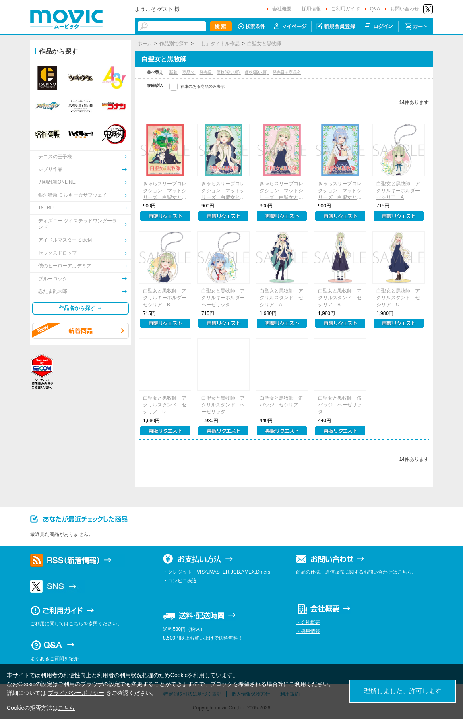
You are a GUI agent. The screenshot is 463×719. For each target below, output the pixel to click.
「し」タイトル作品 (218, 43)
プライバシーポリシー (76, 693)
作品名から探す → (80, 308)
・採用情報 (308, 631)
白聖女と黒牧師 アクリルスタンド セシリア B (340, 297)
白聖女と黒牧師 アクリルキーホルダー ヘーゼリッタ (225, 297)
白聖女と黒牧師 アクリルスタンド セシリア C (398, 297)
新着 (173, 72)
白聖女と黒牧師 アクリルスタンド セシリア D (164, 404)
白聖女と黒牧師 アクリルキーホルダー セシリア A (400, 190)
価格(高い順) (257, 72)
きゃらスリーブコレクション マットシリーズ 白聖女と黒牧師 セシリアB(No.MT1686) (281, 197)
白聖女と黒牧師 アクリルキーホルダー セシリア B (167, 297)
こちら (66, 707)
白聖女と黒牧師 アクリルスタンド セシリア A (281, 297)
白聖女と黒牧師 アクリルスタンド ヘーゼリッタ (223, 404)
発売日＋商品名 (287, 72)
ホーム (144, 43)
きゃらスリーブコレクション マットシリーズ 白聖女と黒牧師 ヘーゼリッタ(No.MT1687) (340, 197)
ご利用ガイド (345, 9)
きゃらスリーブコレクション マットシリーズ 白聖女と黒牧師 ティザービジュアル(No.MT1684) (164, 197)
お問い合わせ (404, 9)
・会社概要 (308, 622)
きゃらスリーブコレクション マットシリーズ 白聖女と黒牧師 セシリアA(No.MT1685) (223, 197)
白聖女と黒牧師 (264, 43)
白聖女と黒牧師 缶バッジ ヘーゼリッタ (340, 404)
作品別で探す (173, 43)
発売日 (206, 72)
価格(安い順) (228, 72)
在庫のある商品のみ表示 (202, 86)
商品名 (189, 72)
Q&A (375, 9)
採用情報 (311, 9)
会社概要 (281, 9)
